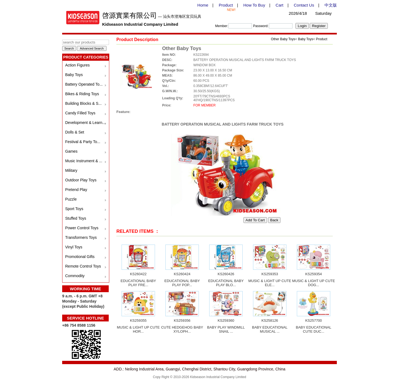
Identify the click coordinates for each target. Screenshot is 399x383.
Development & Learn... (85, 122)
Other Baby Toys (283, 39)
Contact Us (304, 5)
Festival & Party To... (82, 142)
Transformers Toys (81, 237)
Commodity (75, 276)
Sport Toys (74, 209)
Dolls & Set (74, 132)
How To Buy (254, 5)
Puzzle (71, 199)
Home (202, 5)
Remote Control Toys (83, 266)
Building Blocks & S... (83, 103)
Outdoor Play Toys (80, 180)
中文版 (331, 5)
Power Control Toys (81, 228)
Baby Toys (74, 74)
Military (71, 170)
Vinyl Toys (73, 247)
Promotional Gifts (79, 256)
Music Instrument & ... (83, 161)
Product (226, 5)
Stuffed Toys (75, 218)
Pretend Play (76, 189)
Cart (279, 5)
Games (71, 151)
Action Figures (77, 65)
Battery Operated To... (84, 84)
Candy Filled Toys (80, 113)
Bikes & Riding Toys (82, 94)
